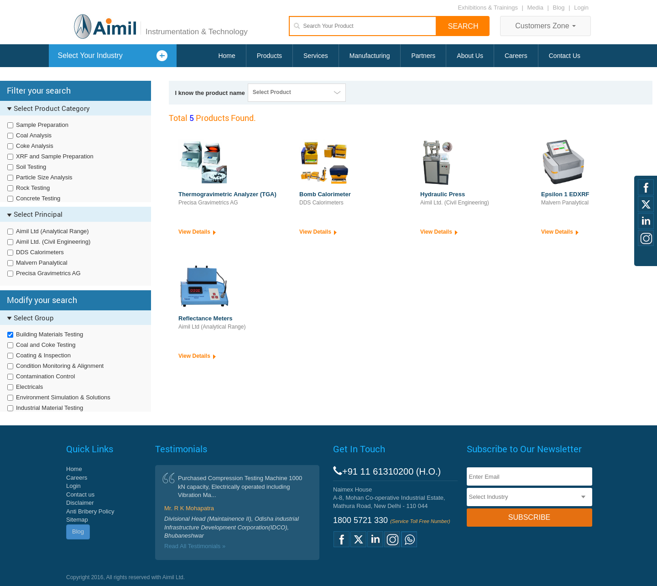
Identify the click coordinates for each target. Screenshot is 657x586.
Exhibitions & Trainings (488, 7)
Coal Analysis (34, 135)
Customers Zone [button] (545, 26)
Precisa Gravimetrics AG (48, 273)
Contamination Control (45, 376)
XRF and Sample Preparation (55, 156)
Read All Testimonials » (194, 546)
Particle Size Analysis (44, 177)
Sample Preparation (42, 124)
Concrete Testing (38, 198)
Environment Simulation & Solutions (63, 397)
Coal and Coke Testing (46, 344)
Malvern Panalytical (42, 262)
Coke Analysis (34, 145)
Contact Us (564, 55)
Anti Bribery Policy (90, 511)
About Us (470, 55)
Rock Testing (33, 187)
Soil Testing (31, 166)
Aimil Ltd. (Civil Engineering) (53, 241)
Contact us (80, 494)
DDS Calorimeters (40, 252)
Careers (516, 55)
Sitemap (77, 519)
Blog (559, 7)
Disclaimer (80, 502)
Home (226, 55)
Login (581, 7)
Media (536, 7)
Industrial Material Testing (49, 407)
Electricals (29, 386)
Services (315, 55)
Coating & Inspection (43, 355)
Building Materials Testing (49, 334)
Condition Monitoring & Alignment (60, 365)
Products (269, 55)
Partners (423, 55)
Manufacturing (369, 55)
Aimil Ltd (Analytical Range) (52, 231)
